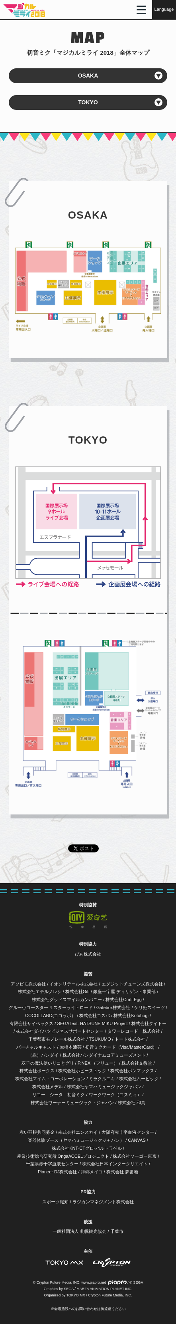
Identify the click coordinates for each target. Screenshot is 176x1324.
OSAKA (88, 75)
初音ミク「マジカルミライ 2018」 (24, 10)
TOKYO (88, 102)
